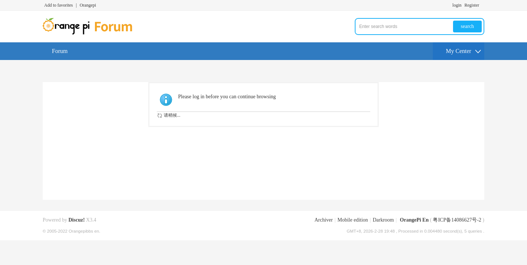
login (456, 5)
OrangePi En (414, 220)
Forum (60, 51)
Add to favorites (58, 5)
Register (471, 5)
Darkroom (383, 220)
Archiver (323, 220)
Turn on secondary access (482, 5)
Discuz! (76, 220)
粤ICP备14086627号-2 (457, 220)
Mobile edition (352, 220)
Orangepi (87, 5)
